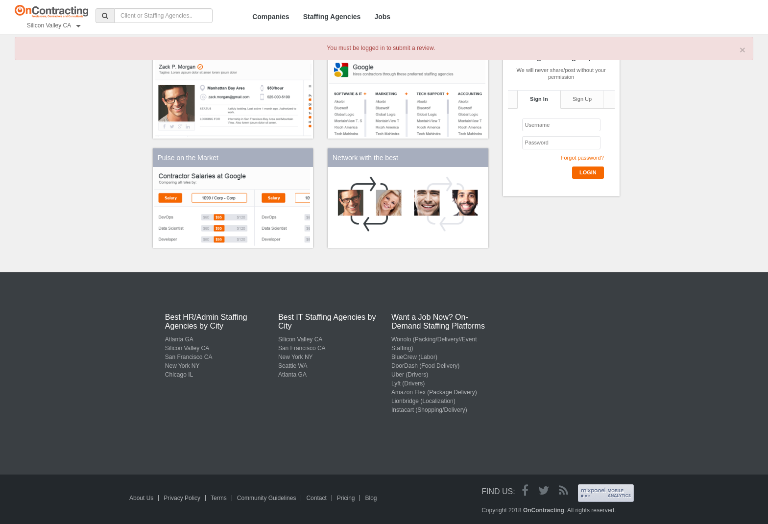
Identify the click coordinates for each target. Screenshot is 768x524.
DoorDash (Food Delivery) (425, 365)
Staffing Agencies (332, 17)
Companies (270, 17)
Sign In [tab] (539, 99)
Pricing (346, 498)
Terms (219, 498)
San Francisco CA (189, 357)
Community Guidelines (266, 498)
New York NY (182, 365)
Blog (371, 498)
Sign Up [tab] (582, 99)
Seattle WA (293, 365)
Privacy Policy (182, 498)
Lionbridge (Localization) (423, 401)
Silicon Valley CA (187, 348)
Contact (316, 498)
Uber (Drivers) (409, 374)
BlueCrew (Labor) (414, 357)
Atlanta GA (179, 339)
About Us (141, 498)
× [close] (742, 50)
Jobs (382, 17)
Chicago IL (179, 374)
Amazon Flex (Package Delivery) (434, 392)
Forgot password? (582, 158)
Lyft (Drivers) (408, 383)
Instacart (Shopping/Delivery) (429, 409)
